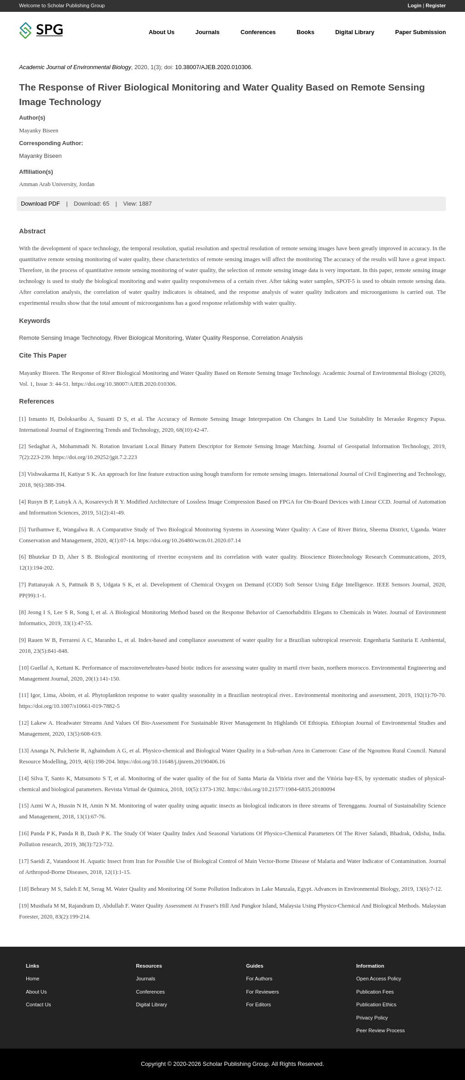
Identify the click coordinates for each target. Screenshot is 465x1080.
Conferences (258, 32)
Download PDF (40, 203)
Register (435, 5)
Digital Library (354, 32)
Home (33, 978)
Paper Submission (420, 32)
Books (305, 32)
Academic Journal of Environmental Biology (75, 67)
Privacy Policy (372, 1017)
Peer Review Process (380, 1030)
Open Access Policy (378, 978)
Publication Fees (375, 991)
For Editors (258, 1004)
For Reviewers (262, 991)
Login (414, 5)
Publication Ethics (376, 1004)
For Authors (259, 978)
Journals (207, 32)
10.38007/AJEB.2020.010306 (213, 67)
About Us (161, 32)
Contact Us (38, 1004)
